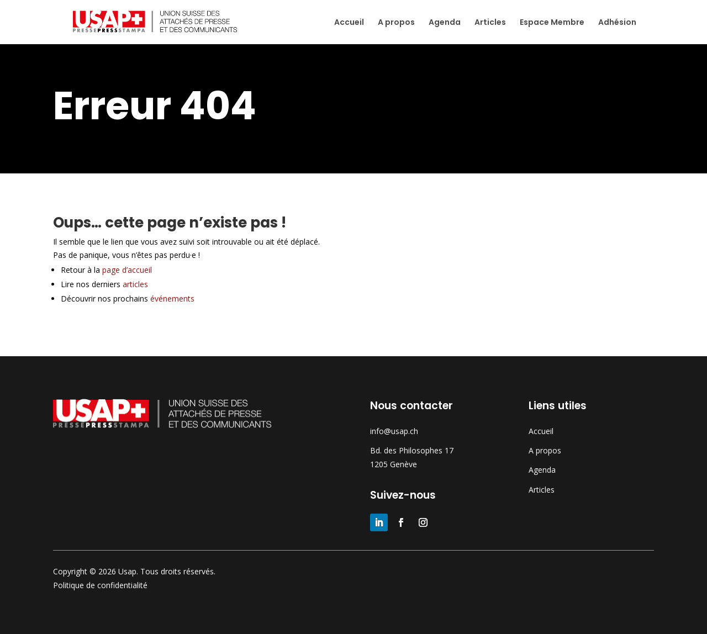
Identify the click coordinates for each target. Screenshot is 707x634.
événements (172, 298)
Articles (490, 23)
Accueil (349, 23)
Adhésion (617, 23)
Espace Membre (552, 23)
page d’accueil (132, 270)
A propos (396, 23)
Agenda (445, 23)
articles (135, 284)
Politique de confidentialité (100, 585)
